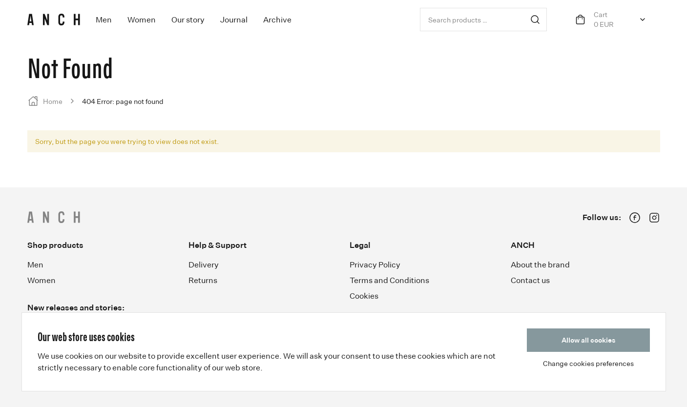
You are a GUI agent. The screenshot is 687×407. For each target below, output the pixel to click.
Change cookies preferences (588, 363)
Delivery (203, 264)
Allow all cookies (588, 340)
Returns (202, 280)
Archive (277, 19)
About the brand (540, 264)
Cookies (364, 296)
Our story (188, 19)
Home (52, 101)
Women (141, 19)
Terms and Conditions (389, 280)
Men (104, 19)
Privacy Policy (375, 264)
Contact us (530, 280)
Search (535, 19)
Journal (234, 19)
